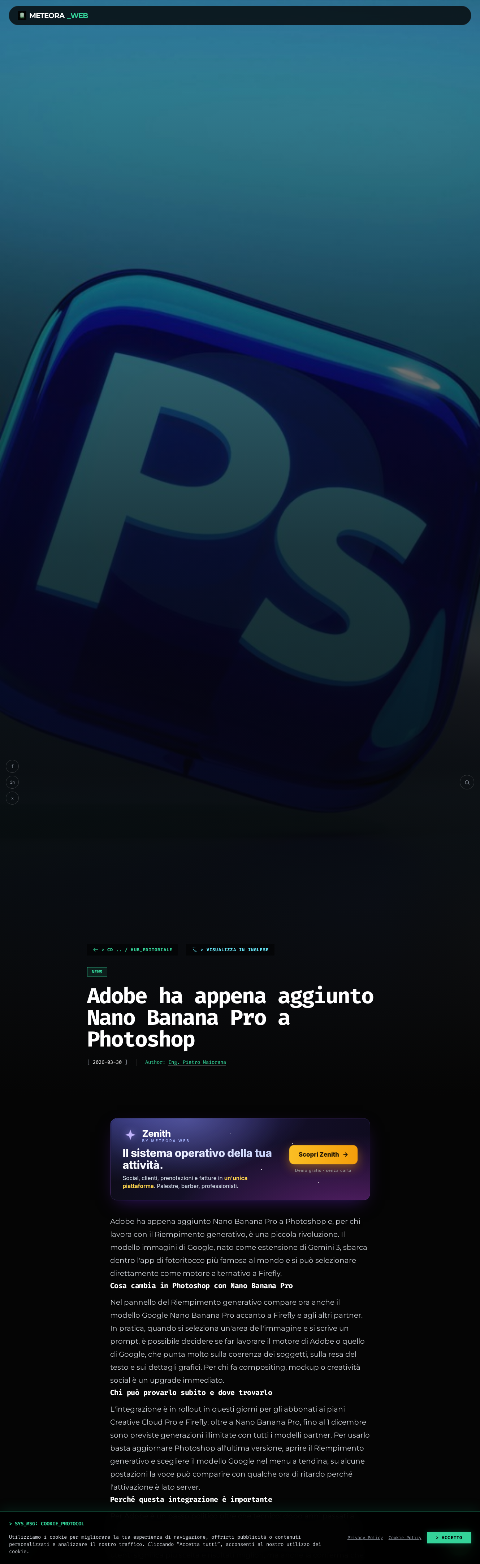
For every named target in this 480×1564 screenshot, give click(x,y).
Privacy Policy (365, 1538)
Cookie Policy (405, 1538)
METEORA (53, 15)
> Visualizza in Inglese (230, 950)
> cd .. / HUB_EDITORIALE (133, 950)
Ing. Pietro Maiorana (197, 1062)
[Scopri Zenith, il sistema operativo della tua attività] (240, 1159)
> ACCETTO (449, 1538)
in (12, 782)
